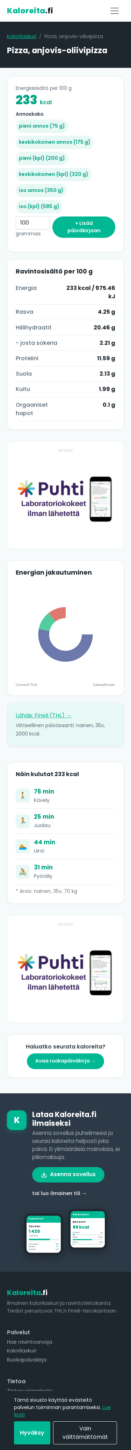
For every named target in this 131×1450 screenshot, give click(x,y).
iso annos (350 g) (41, 190)
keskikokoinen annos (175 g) (54, 141)
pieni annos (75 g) (42, 125)
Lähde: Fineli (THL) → (44, 715)
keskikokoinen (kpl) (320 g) (53, 174)
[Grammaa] (33, 222)
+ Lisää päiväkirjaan (84, 227)
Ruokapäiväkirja (26, 1359)
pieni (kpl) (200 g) (42, 158)
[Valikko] (114, 10)
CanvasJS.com (104, 684)
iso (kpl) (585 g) (39, 206)
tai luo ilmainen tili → (59, 1193)
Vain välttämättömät (85, 1432)
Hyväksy (32, 1433)
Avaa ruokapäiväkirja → (65, 1061)
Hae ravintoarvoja (29, 1341)
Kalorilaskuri (21, 36)
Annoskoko (29, 114)
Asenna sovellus (68, 1174)
